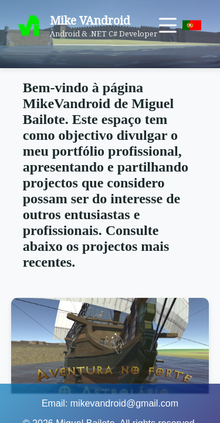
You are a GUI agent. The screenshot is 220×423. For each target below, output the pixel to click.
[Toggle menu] (168, 25)
